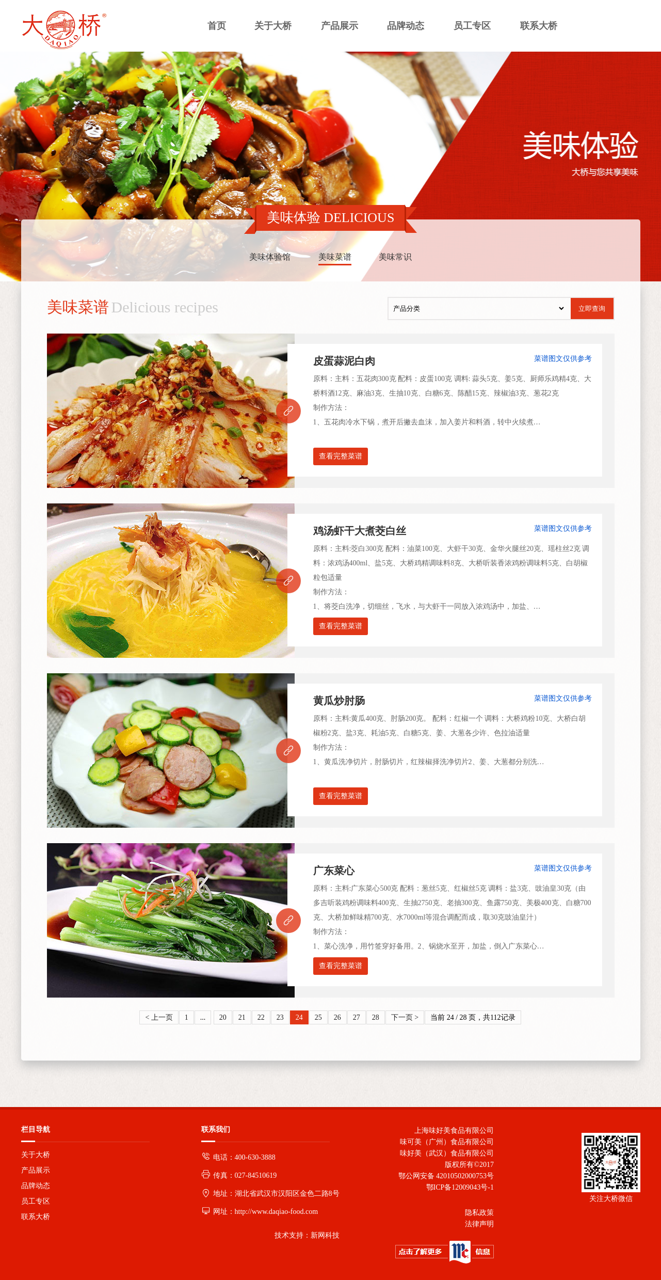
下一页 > (404, 1017)
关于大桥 (35, 1155)
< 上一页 (158, 1017)
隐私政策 (479, 1212)
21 (242, 1017)
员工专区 (35, 1201)
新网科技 (325, 1235)
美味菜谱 (334, 256)
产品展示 (35, 1170)
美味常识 (395, 256)
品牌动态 (35, 1186)
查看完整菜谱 (340, 456)
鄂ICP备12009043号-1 (458, 1187)
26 (337, 1017)
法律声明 (479, 1224)
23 (280, 1017)
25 (318, 1017)
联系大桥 (35, 1217)
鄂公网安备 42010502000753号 (446, 1176)
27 (356, 1017)
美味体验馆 (270, 256)
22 (261, 1017)
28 (375, 1017)
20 (223, 1017)
